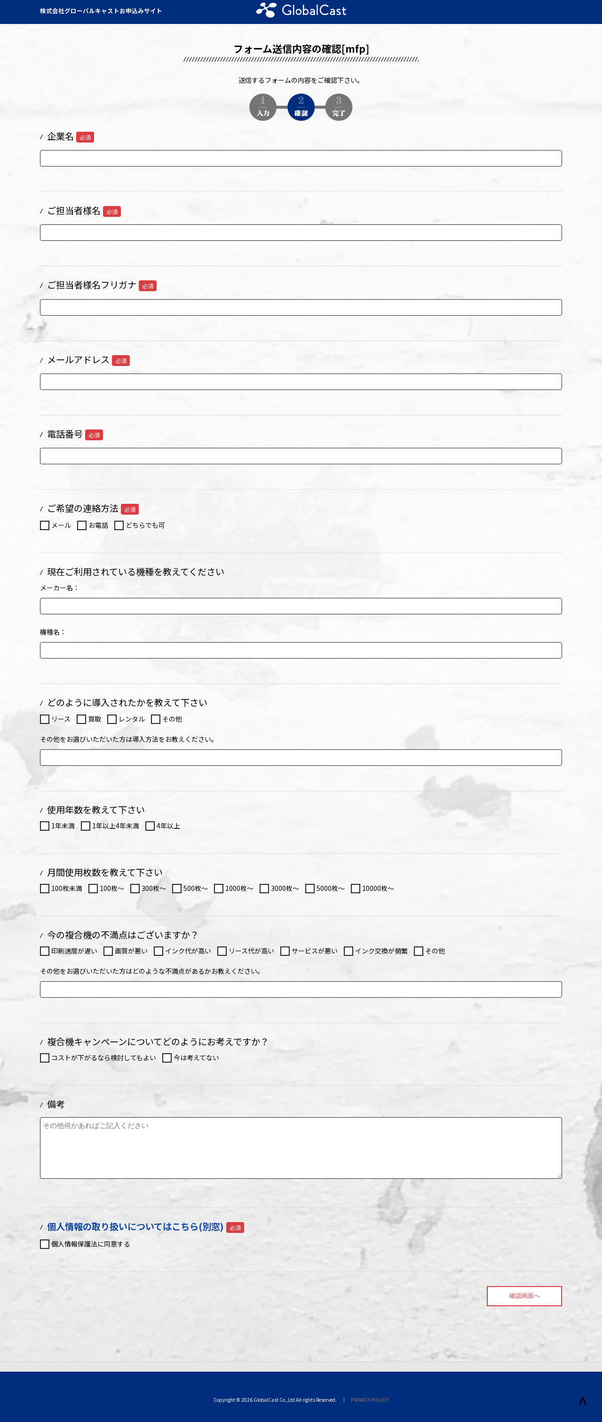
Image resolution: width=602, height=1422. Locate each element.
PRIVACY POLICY (370, 1399)
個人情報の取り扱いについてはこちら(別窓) (135, 1226)
